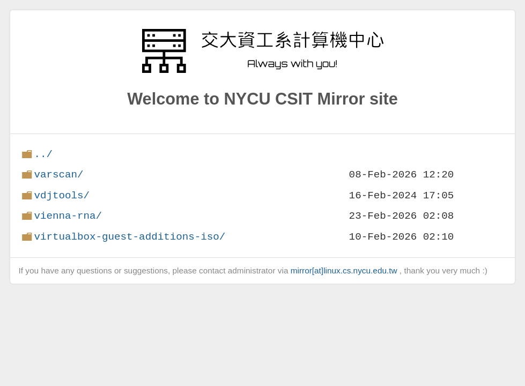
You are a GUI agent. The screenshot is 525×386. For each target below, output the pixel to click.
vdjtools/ (62, 195)
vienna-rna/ (68, 216)
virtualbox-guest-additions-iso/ (129, 236)
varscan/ (58, 174)
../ (43, 154)
